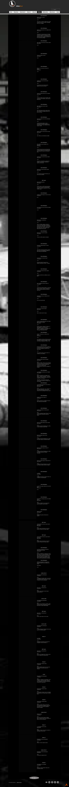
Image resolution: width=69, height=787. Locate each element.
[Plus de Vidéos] (34, 778)
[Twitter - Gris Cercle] (55, 782)
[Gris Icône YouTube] (46, 782)
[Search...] (56, 10)
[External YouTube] (27, 21)
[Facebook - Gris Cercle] (52, 782)
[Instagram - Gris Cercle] (49, 782)
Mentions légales (19, 782)
